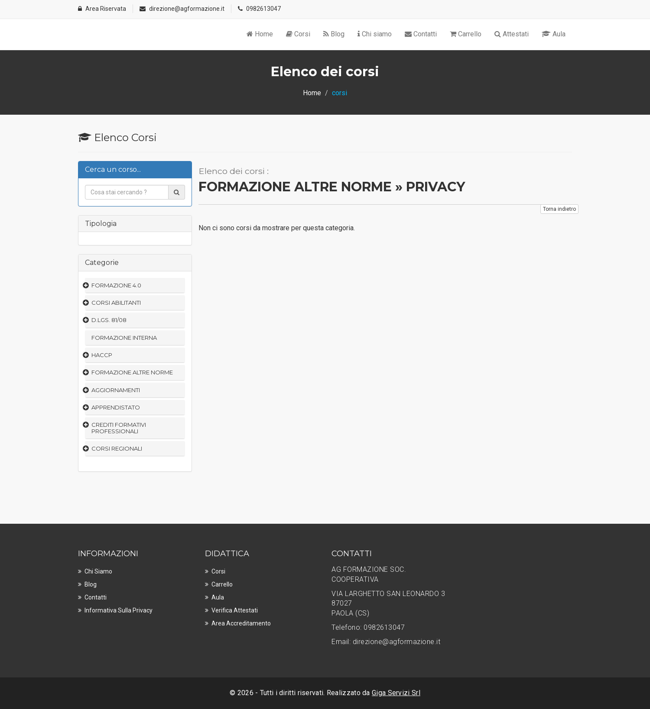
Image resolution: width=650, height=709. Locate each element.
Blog (333, 34)
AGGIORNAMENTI (115, 390)
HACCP (101, 354)
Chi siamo (375, 34)
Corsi (298, 34)
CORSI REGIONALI (116, 448)
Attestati (511, 34)
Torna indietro (559, 209)
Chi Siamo (98, 571)
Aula (554, 34)
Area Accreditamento (241, 623)
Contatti (421, 34)
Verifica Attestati (234, 610)
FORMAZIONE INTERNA (124, 337)
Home (260, 34)
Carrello (465, 34)
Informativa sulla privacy (118, 610)
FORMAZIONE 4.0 (116, 285)
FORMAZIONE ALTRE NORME (132, 372)
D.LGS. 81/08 (109, 319)
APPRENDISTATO (115, 407)
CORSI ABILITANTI (116, 302)
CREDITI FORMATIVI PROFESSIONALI (118, 427)
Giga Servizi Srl (396, 693)
